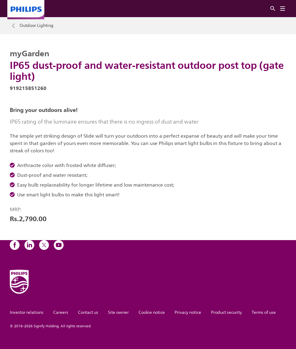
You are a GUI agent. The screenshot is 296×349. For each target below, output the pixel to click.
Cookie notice (152, 312)
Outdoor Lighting (37, 25)
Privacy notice (188, 312)
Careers (60, 312)
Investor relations (26, 312)
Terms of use (264, 312)
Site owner (118, 312)
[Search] (272, 9)
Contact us (88, 312)
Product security (226, 312)
